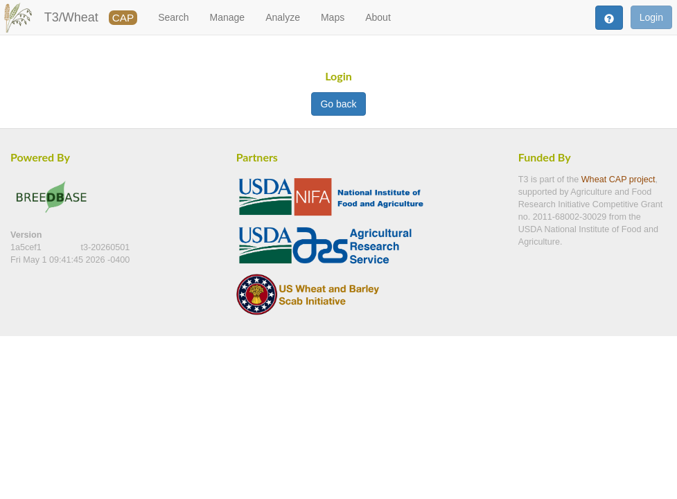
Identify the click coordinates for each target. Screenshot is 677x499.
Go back (338, 104)
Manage (227, 17)
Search (173, 17)
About (378, 17)
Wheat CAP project (618, 179)
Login (651, 17)
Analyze (282, 17)
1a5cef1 (27, 247)
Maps (332, 17)
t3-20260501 (105, 247)
